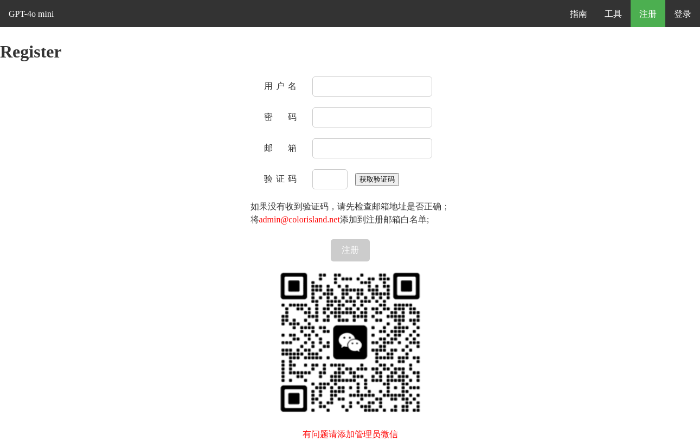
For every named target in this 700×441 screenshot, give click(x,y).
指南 (578, 13)
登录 (682, 13)
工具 (613, 13)
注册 (648, 13)
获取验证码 (377, 179)
